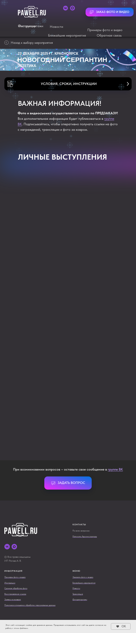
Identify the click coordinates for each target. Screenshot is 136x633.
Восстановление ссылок (15, 593)
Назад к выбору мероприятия (28, 43)
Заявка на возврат (12, 599)
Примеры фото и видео (104, 30)
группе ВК (115, 469)
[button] (68, 83)
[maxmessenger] (14, 546)
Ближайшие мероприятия (67, 35)
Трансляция (77, 593)
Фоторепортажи (30, 26)
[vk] (7, 546)
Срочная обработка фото (15, 588)
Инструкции (9, 582)
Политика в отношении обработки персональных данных (29, 605)
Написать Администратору (84, 536)
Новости (56, 27)
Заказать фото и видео (82, 577)
